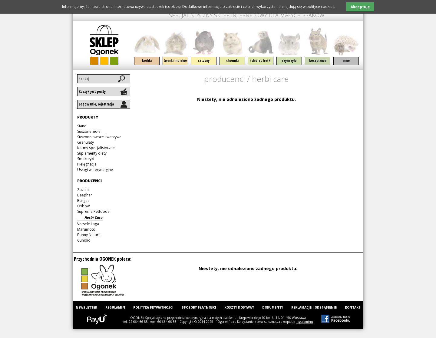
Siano (82, 126)
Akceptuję (360, 6)
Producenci (224, 78)
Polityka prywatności (153, 307)
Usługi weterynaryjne (95, 169)
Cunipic (83, 240)
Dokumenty (272, 307)
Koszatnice (317, 60)
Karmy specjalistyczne (96, 147)
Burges (83, 200)
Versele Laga (88, 223)
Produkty (87, 117)
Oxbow (83, 206)
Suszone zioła (89, 131)
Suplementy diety (92, 153)
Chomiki (232, 60)
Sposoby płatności (199, 307)
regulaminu (304, 322)
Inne (346, 60)
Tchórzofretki (260, 60)
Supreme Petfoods (93, 211)
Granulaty (85, 142)
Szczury (204, 60)
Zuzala (83, 189)
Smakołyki (85, 158)
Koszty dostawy (239, 307)
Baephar (84, 195)
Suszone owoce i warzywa (99, 136)
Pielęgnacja (87, 164)
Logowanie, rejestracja (96, 104)
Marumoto (86, 229)
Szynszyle (289, 60)
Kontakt (353, 307)
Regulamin (115, 307)
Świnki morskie (175, 60)
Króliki (147, 60)
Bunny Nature (89, 234)
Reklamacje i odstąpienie (314, 307)
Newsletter (86, 307)
